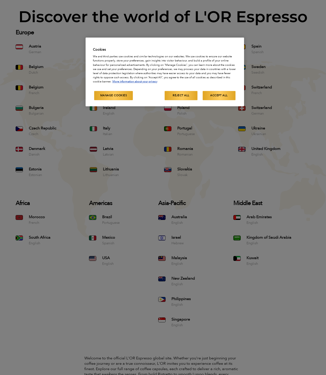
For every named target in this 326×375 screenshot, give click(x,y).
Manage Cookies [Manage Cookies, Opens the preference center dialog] (113, 95)
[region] (165, 72)
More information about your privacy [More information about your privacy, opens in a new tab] (134, 81)
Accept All (219, 95)
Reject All (181, 95)
